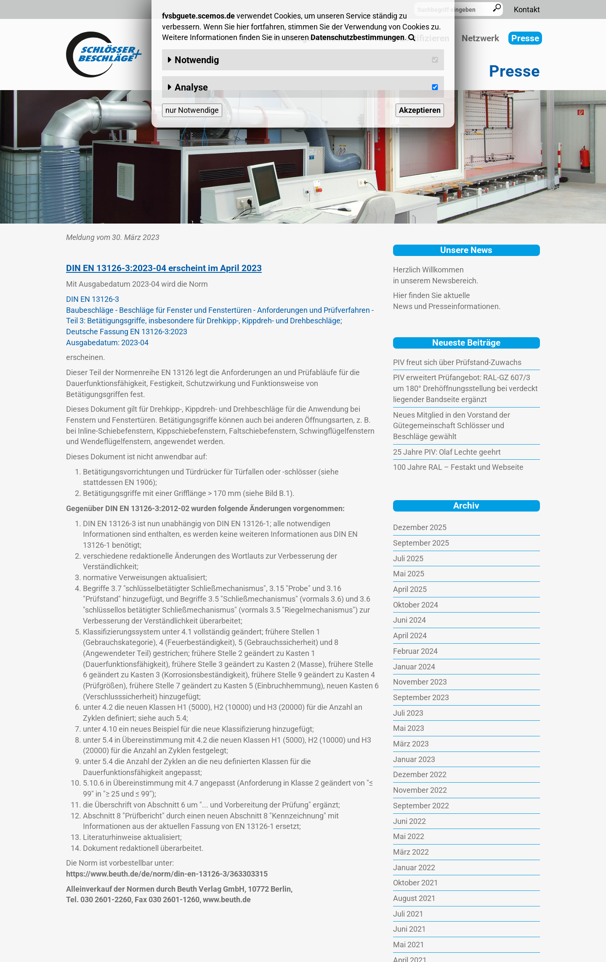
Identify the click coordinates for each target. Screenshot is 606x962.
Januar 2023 (414, 759)
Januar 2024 (414, 666)
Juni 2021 (409, 929)
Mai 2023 (408, 728)
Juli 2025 (408, 558)
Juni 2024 (409, 620)
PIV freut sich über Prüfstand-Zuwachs (457, 362)
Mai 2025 (408, 573)
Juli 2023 (408, 713)
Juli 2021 (408, 913)
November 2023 (420, 681)
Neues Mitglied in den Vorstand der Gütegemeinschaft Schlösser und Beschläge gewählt (451, 425)
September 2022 (421, 805)
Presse (525, 38)
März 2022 (411, 851)
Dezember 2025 (420, 527)
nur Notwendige (192, 110)
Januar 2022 (414, 867)
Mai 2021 (408, 944)
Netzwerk (480, 38)
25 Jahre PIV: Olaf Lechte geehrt (447, 452)
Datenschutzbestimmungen (357, 37)
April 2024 (410, 635)
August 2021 (414, 898)
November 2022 (420, 790)
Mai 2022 (408, 836)
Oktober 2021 (415, 882)
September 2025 (421, 542)
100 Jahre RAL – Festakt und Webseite (458, 467)
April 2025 (410, 589)
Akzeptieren (420, 110)
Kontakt (527, 9)
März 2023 (411, 743)
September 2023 (421, 697)
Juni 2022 (409, 821)
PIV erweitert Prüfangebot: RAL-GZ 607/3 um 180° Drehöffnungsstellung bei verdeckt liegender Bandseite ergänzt (465, 388)
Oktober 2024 (415, 604)
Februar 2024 (415, 651)
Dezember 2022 (420, 774)
